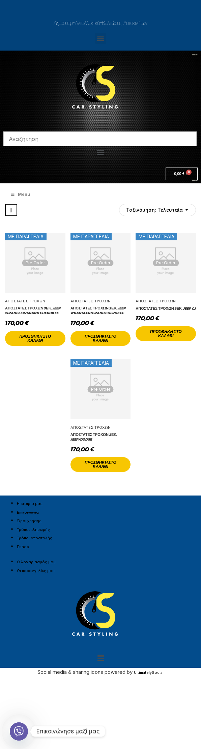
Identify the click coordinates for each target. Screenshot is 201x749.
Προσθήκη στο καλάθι (35, 338)
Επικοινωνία (28, 512)
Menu (20, 194)
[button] (100, 38)
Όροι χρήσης (29, 520)
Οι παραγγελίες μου (36, 570)
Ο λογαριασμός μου (36, 562)
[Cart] (182, 174)
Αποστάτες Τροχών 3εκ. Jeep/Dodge (93, 437)
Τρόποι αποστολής (34, 538)
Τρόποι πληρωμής (33, 529)
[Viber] (19, 731)
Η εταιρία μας (29, 503)
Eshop (23, 546)
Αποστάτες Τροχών (25, 301)
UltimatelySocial (149, 672)
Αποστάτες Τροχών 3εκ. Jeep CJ (166, 308)
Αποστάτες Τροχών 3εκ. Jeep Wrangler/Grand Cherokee (33, 311)
